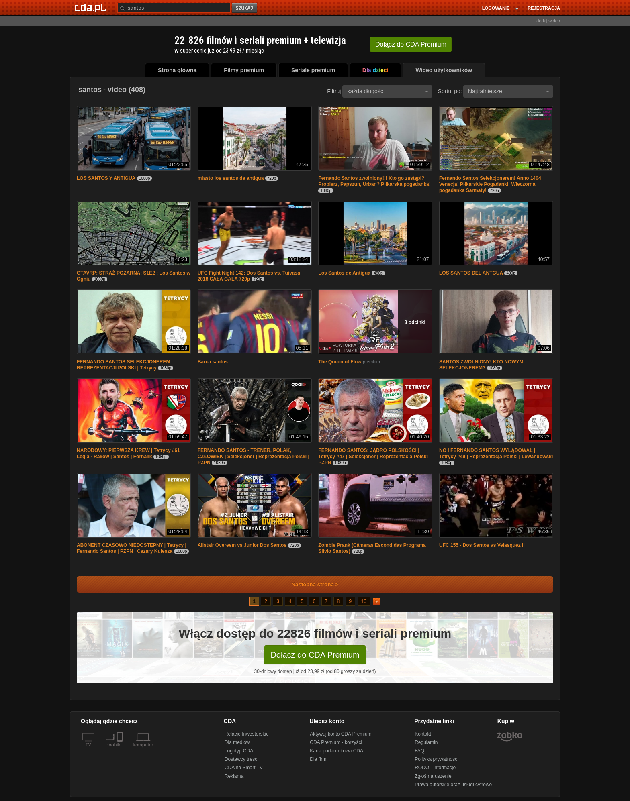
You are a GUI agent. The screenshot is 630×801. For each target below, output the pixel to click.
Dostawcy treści (241, 759)
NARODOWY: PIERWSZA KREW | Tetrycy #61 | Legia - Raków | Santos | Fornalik (130, 453)
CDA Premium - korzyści (336, 742)
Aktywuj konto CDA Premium (340, 734)
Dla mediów (237, 742)
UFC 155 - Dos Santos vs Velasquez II (482, 545)
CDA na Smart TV (244, 767)
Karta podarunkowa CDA (336, 751)
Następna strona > (309, 584)
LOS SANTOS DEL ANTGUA (471, 273)
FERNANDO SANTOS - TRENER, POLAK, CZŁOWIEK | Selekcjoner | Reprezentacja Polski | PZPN (253, 456)
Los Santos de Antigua (344, 273)
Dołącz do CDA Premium (314, 654)
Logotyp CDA (239, 751)
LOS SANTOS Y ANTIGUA (106, 178)
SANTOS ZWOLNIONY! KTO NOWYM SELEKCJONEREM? (481, 365)
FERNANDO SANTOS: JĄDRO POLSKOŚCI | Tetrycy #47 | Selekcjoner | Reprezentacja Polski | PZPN (374, 456)
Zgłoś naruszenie (433, 776)
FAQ (419, 751)
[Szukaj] (174, 8)
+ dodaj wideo (546, 20)
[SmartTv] (120, 749)
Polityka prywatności (436, 759)
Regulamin (426, 742)
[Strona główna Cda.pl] (91, 7)
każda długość (387, 91)
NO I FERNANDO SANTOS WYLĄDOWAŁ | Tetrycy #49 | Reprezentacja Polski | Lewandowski (496, 453)
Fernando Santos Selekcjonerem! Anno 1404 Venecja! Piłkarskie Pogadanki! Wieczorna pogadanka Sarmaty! (490, 184)
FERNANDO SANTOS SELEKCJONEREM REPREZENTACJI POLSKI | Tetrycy (123, 365)
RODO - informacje (435, 767)
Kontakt (423, 734)
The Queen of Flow (339, 362)
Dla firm (318, 759)
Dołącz (410, 44)
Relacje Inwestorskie (247, 734)
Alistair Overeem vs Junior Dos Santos (242, 545)
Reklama (234, 776)
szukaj (245, 8)
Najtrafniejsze (508, 91)
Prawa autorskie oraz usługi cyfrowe (453, 784)
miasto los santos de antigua (231, 178)
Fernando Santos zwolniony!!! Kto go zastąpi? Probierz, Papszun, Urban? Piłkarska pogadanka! (374, 181)
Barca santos (213, 362)
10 (363, 601)
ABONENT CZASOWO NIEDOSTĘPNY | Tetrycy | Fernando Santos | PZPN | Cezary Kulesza (131, 548)
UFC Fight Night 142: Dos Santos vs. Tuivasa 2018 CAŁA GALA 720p (249, 276)
